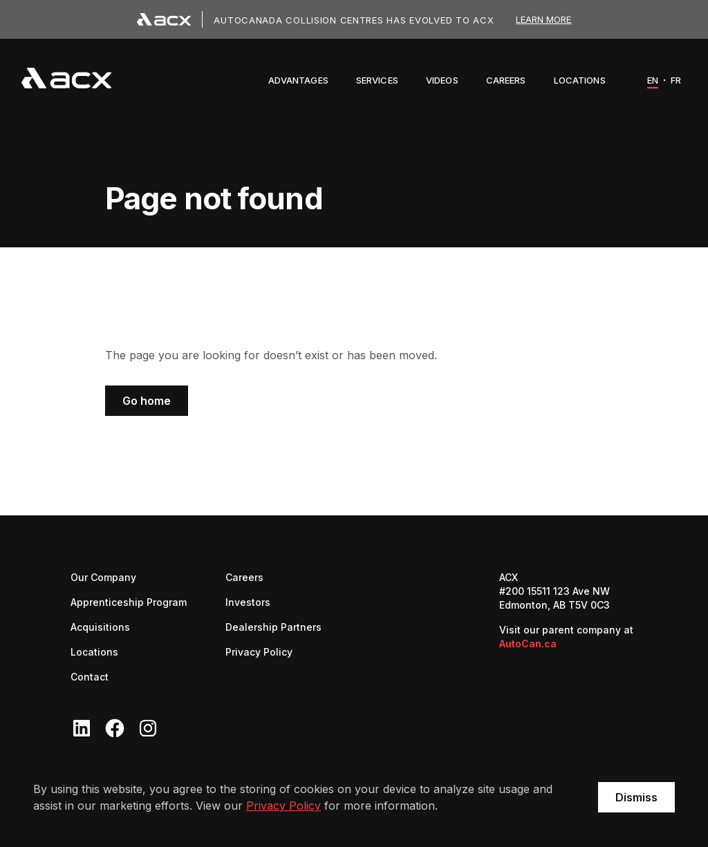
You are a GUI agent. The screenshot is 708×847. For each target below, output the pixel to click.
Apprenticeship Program (129, 602)
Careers (244, 576)
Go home (146, 401)
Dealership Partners (273, 626)
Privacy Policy (283, 805)
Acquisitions (100, 627)
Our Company (103, 577)
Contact (90, 677)
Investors (247, 601)
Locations (94, 652)
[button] (298, 80)
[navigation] (66, 80)
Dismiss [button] (636, 797)
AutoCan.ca (528, 643)
